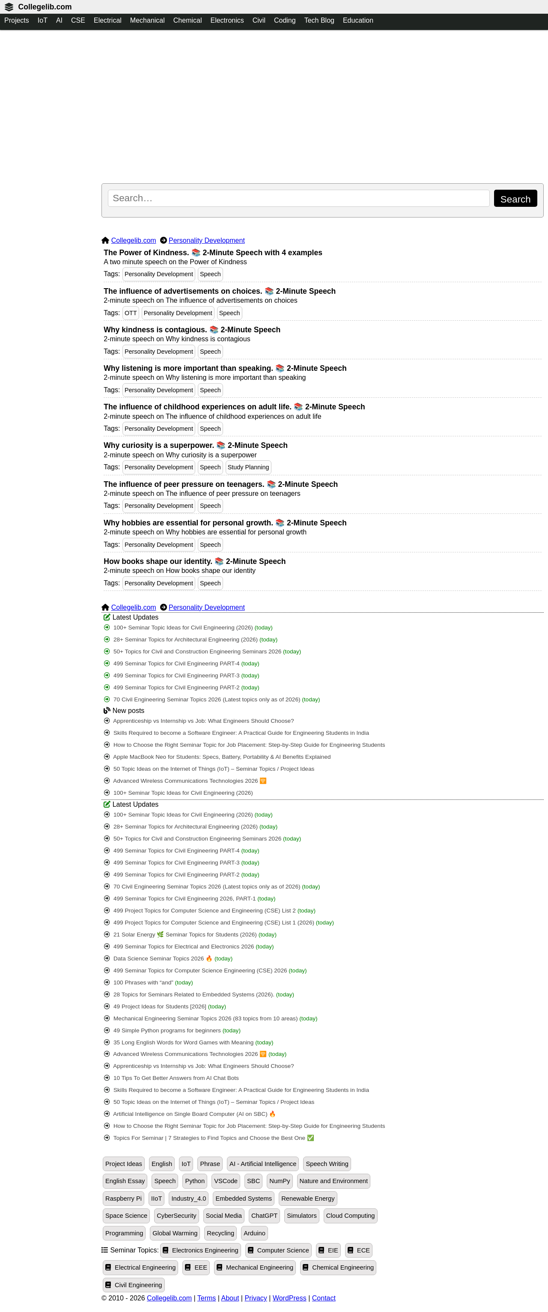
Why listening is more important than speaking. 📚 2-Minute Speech (225, 368)
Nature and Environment (334, 1181)
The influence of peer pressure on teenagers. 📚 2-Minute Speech (221, 484)
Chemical (187, 20)
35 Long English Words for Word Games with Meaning (188, 1042)
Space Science (126, 1215)
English (162, 1163)
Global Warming (174, 1233)
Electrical (108, 20)
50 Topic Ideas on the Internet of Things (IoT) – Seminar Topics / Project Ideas (209, 769)
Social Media (224, 1215)
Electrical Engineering (140, 1267)
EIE (328, 1250)
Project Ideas (123, 1163)
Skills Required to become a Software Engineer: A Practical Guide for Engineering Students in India (236, 733)
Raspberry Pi (123, 1198)
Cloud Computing (350, 1215)
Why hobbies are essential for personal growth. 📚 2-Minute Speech (225, 523)
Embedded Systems (243, 1198)
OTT (131, 313)
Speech (210, 274)
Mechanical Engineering (255, 1267)
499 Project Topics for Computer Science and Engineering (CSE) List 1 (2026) (219, 922)
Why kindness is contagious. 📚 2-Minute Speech (192, 329)
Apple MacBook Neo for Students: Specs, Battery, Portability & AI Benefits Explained (217, 757)
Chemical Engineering (338, 1267)
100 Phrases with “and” (148, 982)
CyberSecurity (176, 1215)
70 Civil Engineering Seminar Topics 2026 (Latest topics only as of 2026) (212, 699)
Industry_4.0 (188, 1198)
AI (59, 20)
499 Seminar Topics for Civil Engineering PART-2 (181, 687)
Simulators (302, 1215)
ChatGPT (264, 1215)
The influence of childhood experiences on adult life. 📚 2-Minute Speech (234, 407)
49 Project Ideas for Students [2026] (165, 1006)
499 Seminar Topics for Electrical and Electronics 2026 (189, 946)
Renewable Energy (307, 1198)
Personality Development (207, 240)
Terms (206, 1298)
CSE (78, 20)
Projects (16, 20)
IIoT (156, 1198)
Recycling (220, 1233)
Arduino (254, 1233)
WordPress (290, 1298)
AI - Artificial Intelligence (262, 1163)
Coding (285, 20)
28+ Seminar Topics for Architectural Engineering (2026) (190, 639)
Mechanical (147, 20)
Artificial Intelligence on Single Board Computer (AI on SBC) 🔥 (190, 1114)
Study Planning (248, 467)
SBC (253, 1181)
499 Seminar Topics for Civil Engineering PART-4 (181, 663)
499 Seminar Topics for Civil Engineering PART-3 (181, 675)
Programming (124, 1233)
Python (195, 1181)
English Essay (125, 1181)
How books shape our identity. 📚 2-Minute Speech (195, 561)
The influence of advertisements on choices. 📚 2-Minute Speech (220, 291)
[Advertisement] (322, 107)
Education (358, 20)
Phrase (210, 1163)
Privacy (255, 1298)
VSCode (226, 1181)
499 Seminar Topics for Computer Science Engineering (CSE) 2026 (205, 970)
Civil (259, 20)
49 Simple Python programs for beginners (172, 1030)
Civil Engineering (133, 1285)
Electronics (227, 20)
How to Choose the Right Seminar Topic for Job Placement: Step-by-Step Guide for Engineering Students (244, 745)
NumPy (279, 1181)
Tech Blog (319, 20)
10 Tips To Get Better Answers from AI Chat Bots (171, 1078)
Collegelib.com (44, 7)
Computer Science (278, 1250)
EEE (196, 1267)
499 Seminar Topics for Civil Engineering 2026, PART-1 (189, 898)
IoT (43, 20)
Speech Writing (327, 1163)
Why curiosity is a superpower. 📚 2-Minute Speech (196, 445)
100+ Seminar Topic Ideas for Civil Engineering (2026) (188, 627)
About (230, 1298)
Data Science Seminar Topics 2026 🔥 (168, 958)
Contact (324, 1298)
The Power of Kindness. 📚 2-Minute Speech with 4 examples (213, 252)
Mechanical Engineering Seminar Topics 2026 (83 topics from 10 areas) (210, 1018)
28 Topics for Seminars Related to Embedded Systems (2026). (199, 994)
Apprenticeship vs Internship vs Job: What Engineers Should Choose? (199, 721)
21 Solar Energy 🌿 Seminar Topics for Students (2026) (190, 934)
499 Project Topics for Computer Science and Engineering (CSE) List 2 (210, 910)
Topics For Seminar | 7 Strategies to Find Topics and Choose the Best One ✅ (209, 1138)
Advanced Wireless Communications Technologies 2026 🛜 (185, 781)
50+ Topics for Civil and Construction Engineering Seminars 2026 (202, 651)
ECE (359, 1250)
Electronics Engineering (200, 1250)
